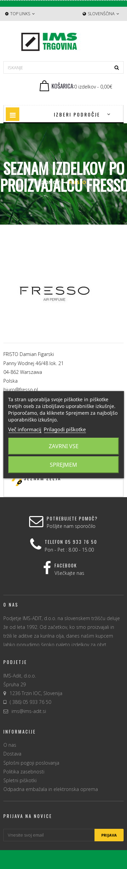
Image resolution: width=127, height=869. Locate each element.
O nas (9, 745)
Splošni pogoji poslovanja (31, 763)
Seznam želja (42, 478)
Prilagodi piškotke (65, 429)
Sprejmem (63, 464)
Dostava (12, 753)
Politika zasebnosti (23, 771)
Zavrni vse (64, 446)
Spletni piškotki (20, 780)
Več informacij (24, 429)
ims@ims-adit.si (29, 711)
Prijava (109, 835)
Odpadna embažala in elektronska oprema (50, 789)
